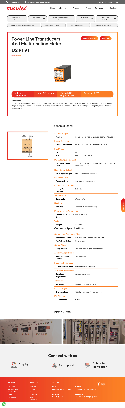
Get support (66, 365)
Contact (113, 8)
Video (88, 8)
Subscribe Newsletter (100, 365)
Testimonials (101, 2)
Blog (116, 2)
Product (78, 8)
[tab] (17, 18)
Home (52, 8)
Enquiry (24, 364)
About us (65, 8)
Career (110, 2)
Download (101, 8)
